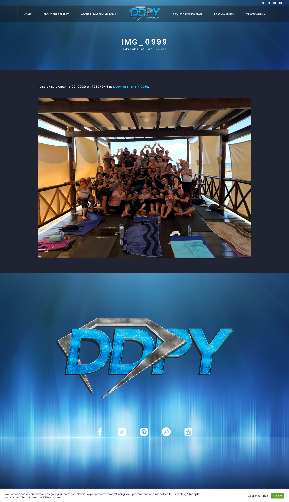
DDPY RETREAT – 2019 (142, 48)
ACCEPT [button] (277, 495)
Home (126, 48)
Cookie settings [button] (258, 496)
